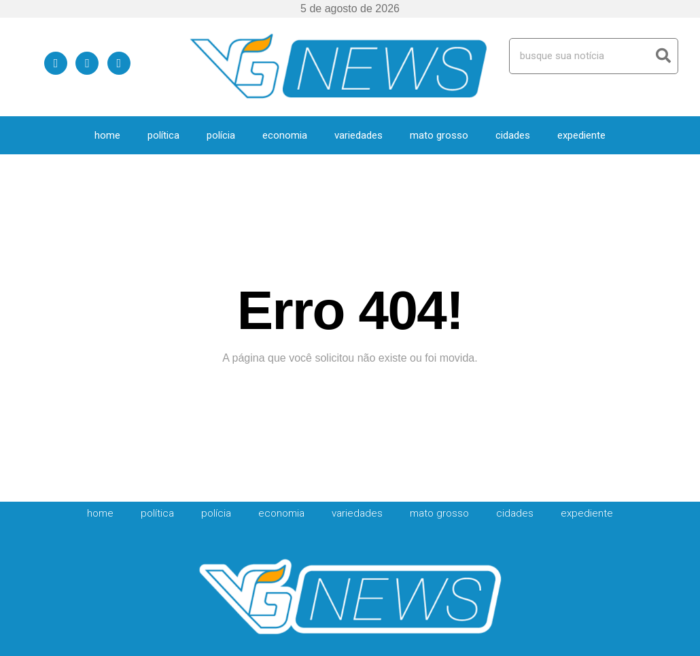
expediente (581, 135)
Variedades (358, 135)
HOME (107, 135)
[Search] (663, 56)
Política (163, 135)
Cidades (512, 135)
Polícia (221, 135)
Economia (284, 135)
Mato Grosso (439, 135)
